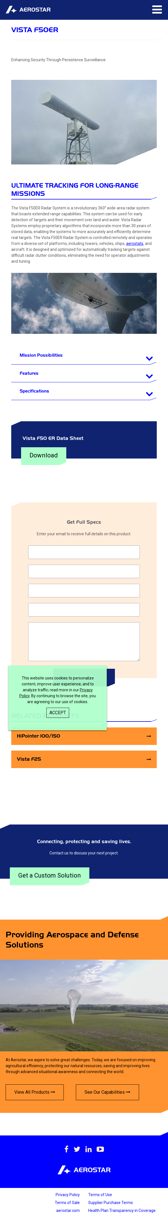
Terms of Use (100, 1194)
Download (43, 455)
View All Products (34, 1092)
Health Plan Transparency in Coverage (122, 1210)
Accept (57, 712)
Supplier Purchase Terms (110, 1202)
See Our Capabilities (107, 1092)
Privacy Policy (68, 1194)
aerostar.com (68, 1210)
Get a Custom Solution (49, 875)
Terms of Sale (67, 1202)
